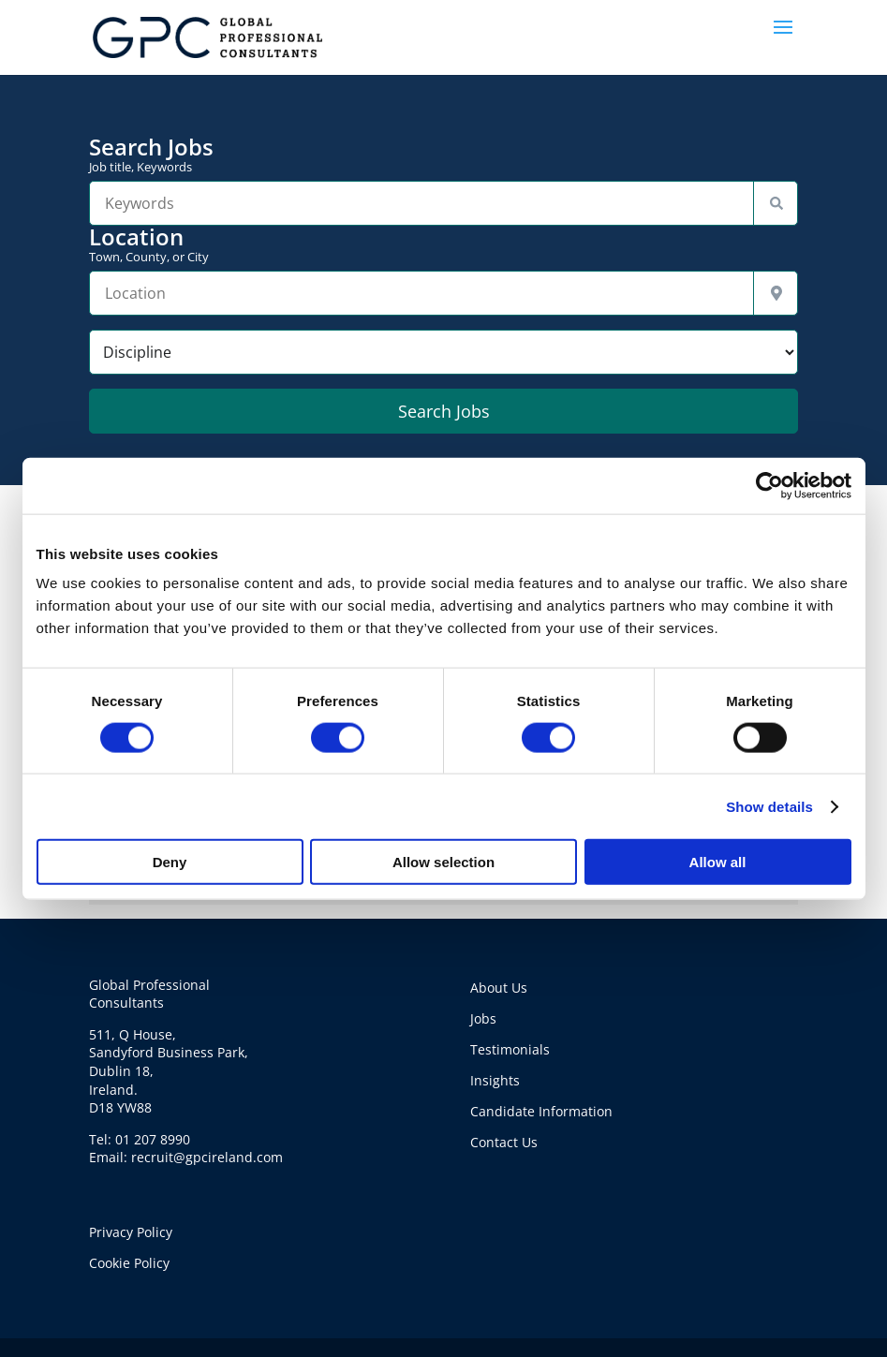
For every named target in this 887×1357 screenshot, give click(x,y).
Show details (769, 806)
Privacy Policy (130, 1232)
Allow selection (443, 862)
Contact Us (504, 1142)
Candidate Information (541, 1111)
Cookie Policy (129, 1263)
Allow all (718, 862)
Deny (170, 862)
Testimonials (510, 1049)
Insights (495, 1080)
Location (444, 244)
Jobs (483, 1018)
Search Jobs (444, 154)
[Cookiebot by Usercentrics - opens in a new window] (769, 485)
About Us (498, 987)
